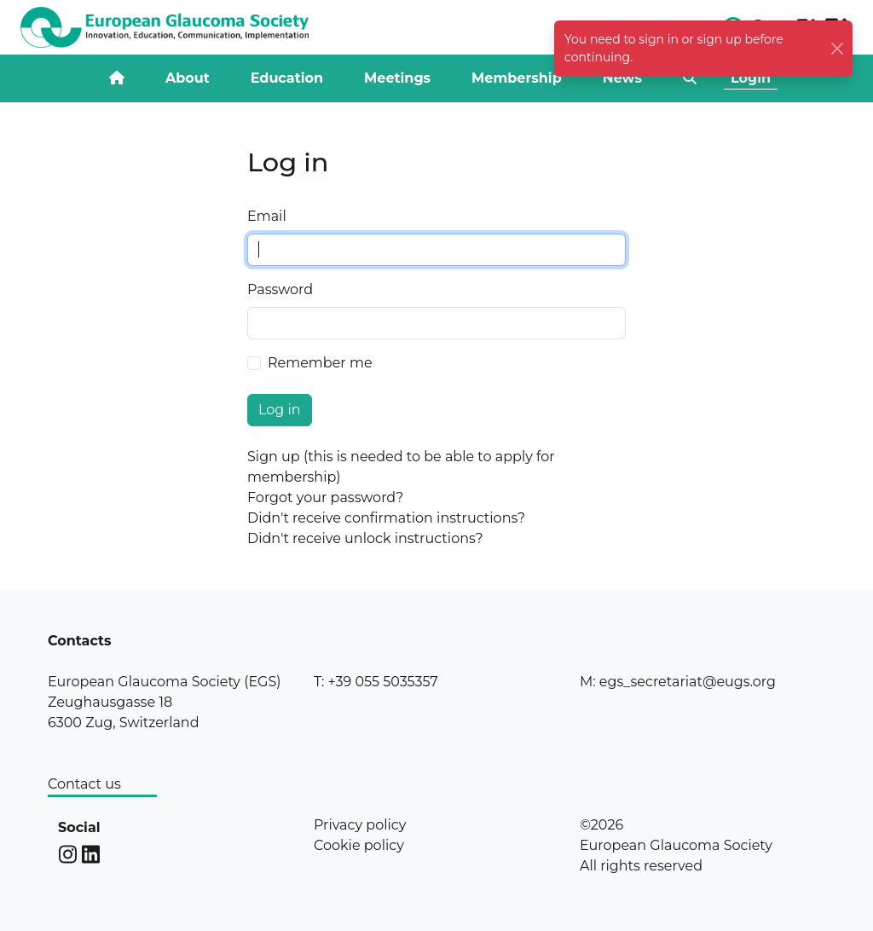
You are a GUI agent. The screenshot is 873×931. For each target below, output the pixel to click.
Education (287, 78)
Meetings (397, 78)
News (622, 78)
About (187, 78)
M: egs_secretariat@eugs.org (678, 682)
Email (266, 216)
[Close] (838, 49)
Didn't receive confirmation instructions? (386, 518)
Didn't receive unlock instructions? (365, 538)
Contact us (84, 784)
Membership (516, 78)
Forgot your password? (325, 497)
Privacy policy (360, 825)
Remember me (320, 363)
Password (280, 289)
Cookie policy (359, 845)
